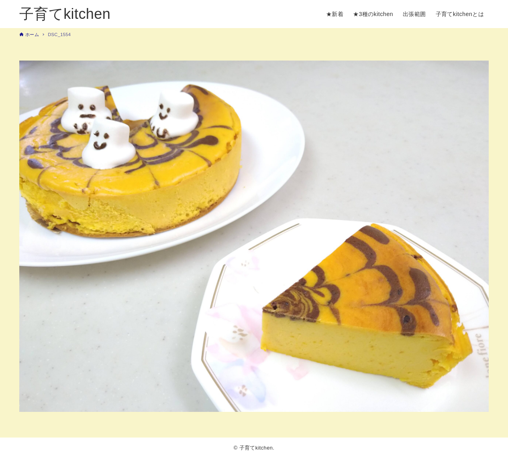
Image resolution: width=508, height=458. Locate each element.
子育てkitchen (64, 14)
